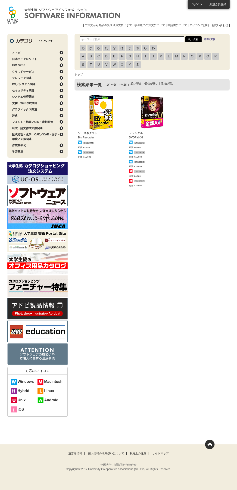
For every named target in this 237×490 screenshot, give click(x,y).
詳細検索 (209, 39)
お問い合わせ (220, 25)
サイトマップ (160, 453)
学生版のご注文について (149, 25)
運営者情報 (75, 453)
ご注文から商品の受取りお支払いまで (108, 25)
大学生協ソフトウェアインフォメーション (63, 15)
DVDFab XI (136, 137)
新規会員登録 (217, 4)
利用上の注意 (138, 453)
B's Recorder (86, 137)
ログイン (196, 4)
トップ (79, 74)
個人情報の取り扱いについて (106, 453)
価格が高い (168, 83)
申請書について (177, 25)
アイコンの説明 (199, 25)
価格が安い (151, 83)
